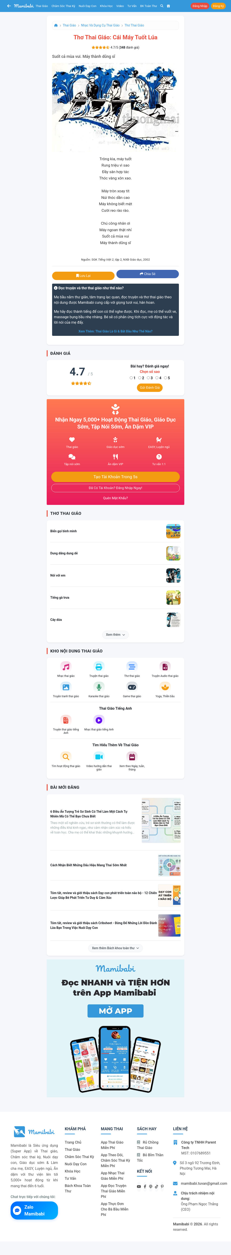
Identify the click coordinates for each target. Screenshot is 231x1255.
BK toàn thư (148, 6)
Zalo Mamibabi (29, 1210)
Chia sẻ (147, 274)
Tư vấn (132, 6)
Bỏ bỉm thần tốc (150, 1158)
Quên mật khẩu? (115, 498)
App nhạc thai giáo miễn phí (113, 1176)
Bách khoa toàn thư (78, 1188)
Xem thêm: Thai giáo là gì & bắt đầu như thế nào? (115, 331)
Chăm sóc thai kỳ (63, 6)
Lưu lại (83, 276)
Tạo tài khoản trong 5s (115, 476)
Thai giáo (42, 6)
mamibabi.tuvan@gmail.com (204, 1183)
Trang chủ (73, 1142)
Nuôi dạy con (87, 6)
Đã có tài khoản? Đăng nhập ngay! (115, 488)
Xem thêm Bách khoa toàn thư (115, 948)
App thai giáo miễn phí (112, 1145)
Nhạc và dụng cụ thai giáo (100, 25)
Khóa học (106, 6)
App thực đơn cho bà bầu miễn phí (114, 1209)
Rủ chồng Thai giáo (147, 1145)
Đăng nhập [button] (200, 6)
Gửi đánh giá (149, 388)
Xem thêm (115, 634)
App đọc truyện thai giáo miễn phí (113, 1191)
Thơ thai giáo (134, 25)
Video (120, 6)
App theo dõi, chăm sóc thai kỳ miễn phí (115, 1160)
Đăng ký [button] (218, 6)
